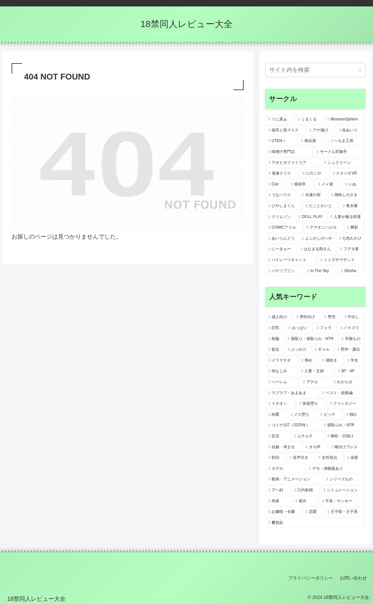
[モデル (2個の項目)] (285, 469)
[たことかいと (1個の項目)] (321, 206)
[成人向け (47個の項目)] (279, 317)
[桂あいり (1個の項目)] (350, 130)
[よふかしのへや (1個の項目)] (317, 238)
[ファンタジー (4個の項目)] (346, 404)
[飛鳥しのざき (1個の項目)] (347, 195)
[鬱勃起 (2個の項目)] (315, 523)
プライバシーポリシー (310, 577)
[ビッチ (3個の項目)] (330, 415)
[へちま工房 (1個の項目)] (346, 141)
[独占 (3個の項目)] (354, 415)
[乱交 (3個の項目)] (278, 436)
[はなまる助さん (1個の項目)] (317, 249)
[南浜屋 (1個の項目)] (312, 141)
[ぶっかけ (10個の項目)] (298, 349)
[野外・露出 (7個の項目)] (350, 349)
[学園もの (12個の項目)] (351, 339)
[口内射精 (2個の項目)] (306, 490)
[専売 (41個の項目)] (331, 317)
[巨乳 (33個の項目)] (275, 328)
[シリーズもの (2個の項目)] (343, 479)
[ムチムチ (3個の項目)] (308, 436)
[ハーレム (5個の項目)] (282, 382)
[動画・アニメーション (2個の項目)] (294, 479)
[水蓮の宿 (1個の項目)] (313, 195)
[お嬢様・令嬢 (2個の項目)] (284, 512)
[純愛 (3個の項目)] (276, 415)
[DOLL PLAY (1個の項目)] (311, 217)
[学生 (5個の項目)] (355, 360)
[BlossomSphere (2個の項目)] (345, 119)
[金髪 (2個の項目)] (355, 458)
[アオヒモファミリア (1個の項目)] (293, 163)
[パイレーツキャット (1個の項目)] (291, 260)
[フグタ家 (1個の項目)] (351, 249)
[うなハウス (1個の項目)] (282, 195)
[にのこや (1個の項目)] (314, 173)
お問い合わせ (353, 577)
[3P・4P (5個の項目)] (350, 371)
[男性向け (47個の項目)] (307, 317)
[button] (360, 70)
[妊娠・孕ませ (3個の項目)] (284, 447)
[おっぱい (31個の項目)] (299, 328)
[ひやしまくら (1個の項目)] (284, 206)
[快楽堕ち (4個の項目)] (311, 404)
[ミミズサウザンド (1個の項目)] (341, 260)
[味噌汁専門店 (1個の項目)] (289, 152)
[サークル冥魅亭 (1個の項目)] (339, 152)
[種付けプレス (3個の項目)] (347, 447)
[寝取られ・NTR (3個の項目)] (342, 425)
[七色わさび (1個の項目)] (350, 238)
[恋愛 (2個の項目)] (313, 512)
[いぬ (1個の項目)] (354, 184)
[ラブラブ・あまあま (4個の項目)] (292, 393)
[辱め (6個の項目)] (309, 360)
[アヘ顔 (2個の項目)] (278, 490)
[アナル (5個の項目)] (315, 382)
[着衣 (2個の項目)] (306, 501)
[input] (315, 70)
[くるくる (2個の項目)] (309, 119)
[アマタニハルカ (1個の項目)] (323, 227)
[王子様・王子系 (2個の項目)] (345, 512)
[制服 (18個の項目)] (275, 339)
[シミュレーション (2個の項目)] (343, 490)
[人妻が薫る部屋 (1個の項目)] (346, 217)
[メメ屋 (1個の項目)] (328, 184)
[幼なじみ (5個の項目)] (281, 371)
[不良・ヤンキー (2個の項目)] (342, 501)
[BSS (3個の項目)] (276, 458)
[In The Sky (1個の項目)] (321, 271)
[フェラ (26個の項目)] (325, 328)
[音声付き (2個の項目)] (301, 458)
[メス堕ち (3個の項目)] (302, 415)
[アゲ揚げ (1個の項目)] (321, 130)
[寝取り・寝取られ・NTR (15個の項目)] (311, 339)
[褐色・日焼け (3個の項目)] (345, 436)
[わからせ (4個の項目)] (348, 382)
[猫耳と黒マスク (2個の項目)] (286, 130)
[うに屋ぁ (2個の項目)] (280, 119)
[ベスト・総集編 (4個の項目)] (342, 393)
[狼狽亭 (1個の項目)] (301, 184)
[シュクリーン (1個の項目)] (343, 163)
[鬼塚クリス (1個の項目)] (282, 173)
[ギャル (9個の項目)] (323, 349)
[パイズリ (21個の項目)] (351, 328)
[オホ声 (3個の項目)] (315, 447)
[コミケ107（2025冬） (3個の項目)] (293, 425)
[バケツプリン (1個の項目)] (284, 271)
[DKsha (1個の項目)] (352, 271)
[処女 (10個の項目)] (275, 349)
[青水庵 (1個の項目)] (352, 206)
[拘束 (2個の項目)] (279, 501)
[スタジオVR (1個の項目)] (347, 173)
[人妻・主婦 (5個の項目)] (316, 371)
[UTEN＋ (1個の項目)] (281, 141)
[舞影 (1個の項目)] (355, 227)
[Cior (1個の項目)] (276, 184)
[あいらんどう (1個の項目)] (282, 238)
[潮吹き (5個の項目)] (331, 360)
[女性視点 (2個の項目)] (329, 458)
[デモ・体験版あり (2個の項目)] (335, 469)
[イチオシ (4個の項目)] (280, 404)
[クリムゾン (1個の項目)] (280, 217)
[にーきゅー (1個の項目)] (281, 249)
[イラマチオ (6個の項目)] (281, 360)
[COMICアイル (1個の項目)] (284, 227)
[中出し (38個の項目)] (353, 317)
